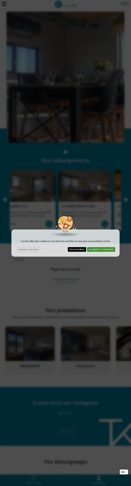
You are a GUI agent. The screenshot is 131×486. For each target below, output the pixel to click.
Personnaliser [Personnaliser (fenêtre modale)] (77, 249)
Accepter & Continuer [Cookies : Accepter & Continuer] (101, 249)
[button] (123, 472)
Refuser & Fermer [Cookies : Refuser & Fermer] (28, 249)
